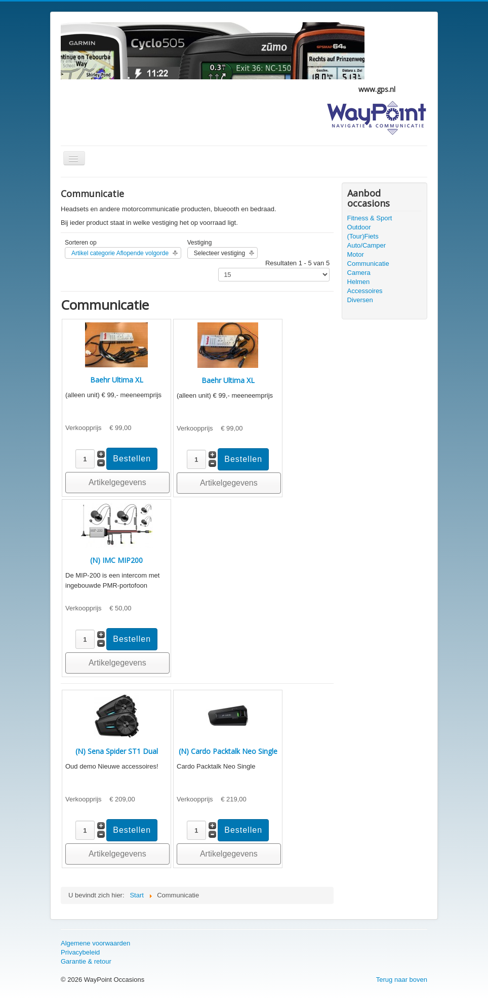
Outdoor (359, 227)
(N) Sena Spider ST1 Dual (116, 751)
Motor (355, 254)
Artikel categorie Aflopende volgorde (120, 253)
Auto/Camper (366, 245)
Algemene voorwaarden (95, 943)
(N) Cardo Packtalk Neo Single (228, 751)
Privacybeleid (80, 952)
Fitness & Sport (369, 218)
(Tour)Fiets (363, 236)
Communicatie (368, 263)
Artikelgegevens (117, 482)
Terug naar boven (401, 979)
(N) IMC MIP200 (116, 560)
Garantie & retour (86, 961)
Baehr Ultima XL (116, 380)
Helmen (358, 282)
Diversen (360, 300)
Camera (359, 272)
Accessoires (365, 291)
